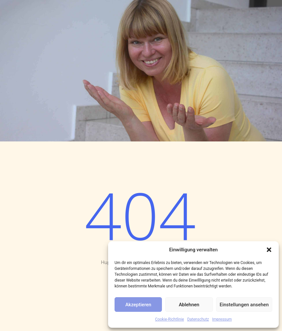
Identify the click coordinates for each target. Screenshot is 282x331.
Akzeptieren (138, 305)
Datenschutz (198, 319)
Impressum (222, 319)
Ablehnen (189, 305)
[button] (269, 249)
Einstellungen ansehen (244, 305)
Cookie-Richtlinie (169, 319)
